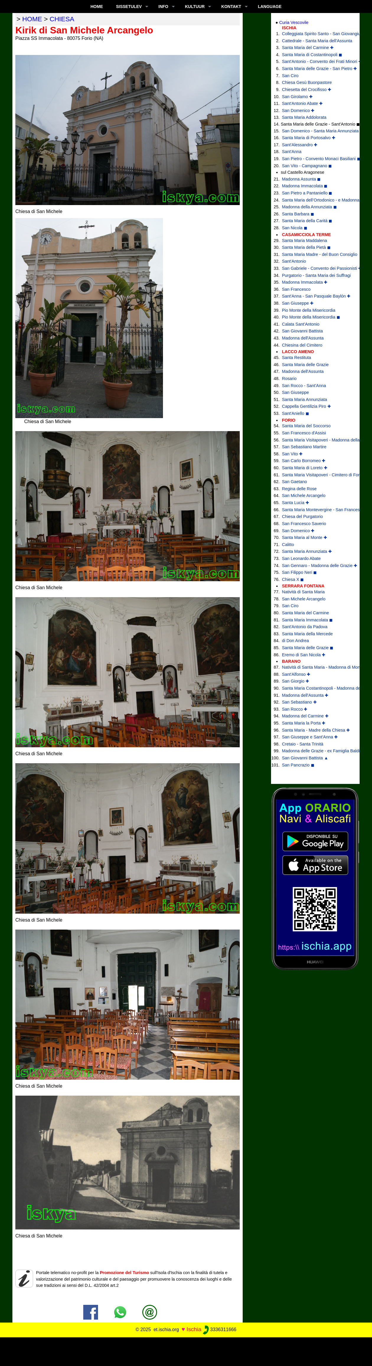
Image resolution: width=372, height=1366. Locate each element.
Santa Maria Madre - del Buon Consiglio (316, 254)
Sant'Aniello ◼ (295, 413)
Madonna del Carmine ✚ (305, 716)
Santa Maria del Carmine (305, 612)
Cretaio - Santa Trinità (302, 744)
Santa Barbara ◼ (298, 214)
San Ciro (290, 75)
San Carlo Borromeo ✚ (303, 460)
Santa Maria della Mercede (307, 633)
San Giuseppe (295, 392)
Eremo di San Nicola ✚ (303, 654)
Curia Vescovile (294, 22)
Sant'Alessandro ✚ (299, 144)
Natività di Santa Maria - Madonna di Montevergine (316, 667)
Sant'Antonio (294, 261)
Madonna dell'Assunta (303, 338)
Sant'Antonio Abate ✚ (302, 103)
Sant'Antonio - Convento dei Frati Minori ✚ (316, 61)
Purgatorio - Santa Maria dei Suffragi (316, 275)
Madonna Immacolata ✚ (304, 282)
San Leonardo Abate (301, 558)
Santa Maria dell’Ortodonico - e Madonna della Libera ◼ (316, 200)
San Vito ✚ (292, 453)
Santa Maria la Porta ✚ (303, 723)
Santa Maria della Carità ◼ (307, 220)
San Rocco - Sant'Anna (304, 385)
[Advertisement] (186, 1350)
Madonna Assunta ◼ (301, 179)
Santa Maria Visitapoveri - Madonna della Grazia (316, 440)
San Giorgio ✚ (295, 681)
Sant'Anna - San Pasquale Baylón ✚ (316, 296)
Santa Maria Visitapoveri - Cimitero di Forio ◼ (316, 474)
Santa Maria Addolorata (304, 117)
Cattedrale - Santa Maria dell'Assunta (316, 40)
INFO (163, 6)
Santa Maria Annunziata (304, 399)
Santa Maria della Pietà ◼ (306, 247)
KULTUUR (195, 6)
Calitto (288, 544)
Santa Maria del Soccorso (306, 425)
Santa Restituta (296, 357)
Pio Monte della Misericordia (308, 310)
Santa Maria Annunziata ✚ (307, 551)
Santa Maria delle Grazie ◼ (307, 647)
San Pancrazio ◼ (298, 765)
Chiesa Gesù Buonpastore (307, 82)
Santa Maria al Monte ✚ (304, 537)
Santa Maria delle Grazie (305, 364)
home (32, 19)
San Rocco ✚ (294, 709)
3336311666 (219, 1329)
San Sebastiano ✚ (299, 702)
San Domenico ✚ (298, 110)
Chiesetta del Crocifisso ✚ (306, 89)
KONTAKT (231, 6)
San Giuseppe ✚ (298, 303)
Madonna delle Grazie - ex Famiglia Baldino (316, 750)
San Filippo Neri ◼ (299, 572)
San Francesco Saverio (304, 523)
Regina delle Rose (299, 488)
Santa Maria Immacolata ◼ (307, 620)
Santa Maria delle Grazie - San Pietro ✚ (316, 68)
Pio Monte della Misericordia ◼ (311, 317)
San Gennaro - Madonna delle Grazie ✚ (316, 565)
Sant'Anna (291, 151)
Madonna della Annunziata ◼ (309, 206)
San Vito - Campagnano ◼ (307, 165)
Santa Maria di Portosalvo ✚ (308, 137)
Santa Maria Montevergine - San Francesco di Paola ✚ (316, 509)
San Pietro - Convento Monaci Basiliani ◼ (316, 158)
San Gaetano (294, 481)
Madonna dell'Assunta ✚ (305, 695)
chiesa (62, 19)
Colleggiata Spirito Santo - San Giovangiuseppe (316, 33)
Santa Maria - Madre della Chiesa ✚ (316, 730)
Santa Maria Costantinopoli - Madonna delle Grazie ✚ (316, 688)
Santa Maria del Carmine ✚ (308, 47)
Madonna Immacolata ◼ (304, 185)
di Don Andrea (295, 640)
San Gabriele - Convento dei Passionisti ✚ (316, 268)
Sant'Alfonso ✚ (296, 674)
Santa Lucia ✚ (295, 502)
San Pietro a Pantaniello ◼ (307, 193)
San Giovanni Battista (302, 331)
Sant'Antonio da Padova (304, 626)
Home (96, 6)
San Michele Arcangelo (303, 495)
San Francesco (296, 289)
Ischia (194, 1329)
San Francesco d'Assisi (304, 433)
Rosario (289, 378)
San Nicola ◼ (294, 227)
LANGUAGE (269, 6)
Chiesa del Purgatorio (302, 516)
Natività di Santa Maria (303, 591)
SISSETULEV (129, 6)
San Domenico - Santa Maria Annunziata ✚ (316, 131)
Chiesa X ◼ (293, 579)
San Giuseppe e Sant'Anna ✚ (310, 737)
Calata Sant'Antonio (300, 324)
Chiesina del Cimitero (302, 345)
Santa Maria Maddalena (304, 240)
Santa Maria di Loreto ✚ (304, 467)
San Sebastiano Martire (304, 446)
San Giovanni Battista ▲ (305, 758)
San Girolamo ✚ (297, 96)
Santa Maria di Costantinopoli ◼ (312, 54)
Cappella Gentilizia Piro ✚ (306, 406)
